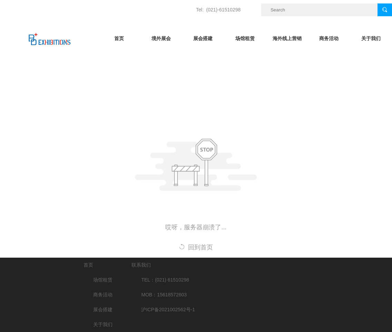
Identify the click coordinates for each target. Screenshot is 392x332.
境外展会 (161, 38)
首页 (119, 38)
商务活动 (329, 38)
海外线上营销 (287, 38)
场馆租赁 (245, 38)
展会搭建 (203, 38)
